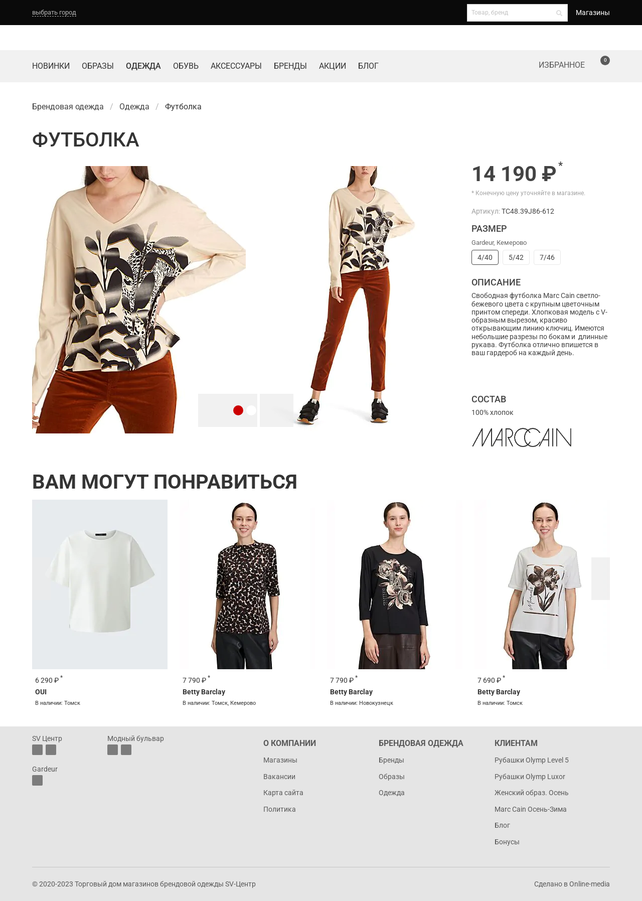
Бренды (290, 66)
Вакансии (279, 777)
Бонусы (507, 842)
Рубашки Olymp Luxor (530, 777)
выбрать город (54, 12)
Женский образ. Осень (532, 793)
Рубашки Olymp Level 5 (532, 760)
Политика (279, 809)
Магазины (593, 13)
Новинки (51, 66)
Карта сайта (283, 793)
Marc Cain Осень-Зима (531, 809)
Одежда (143, 66)
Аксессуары (236, 66)
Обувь (186, 66)
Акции (332, 66)
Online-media (589, 884)
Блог (368, 66)
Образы (98, 66)
